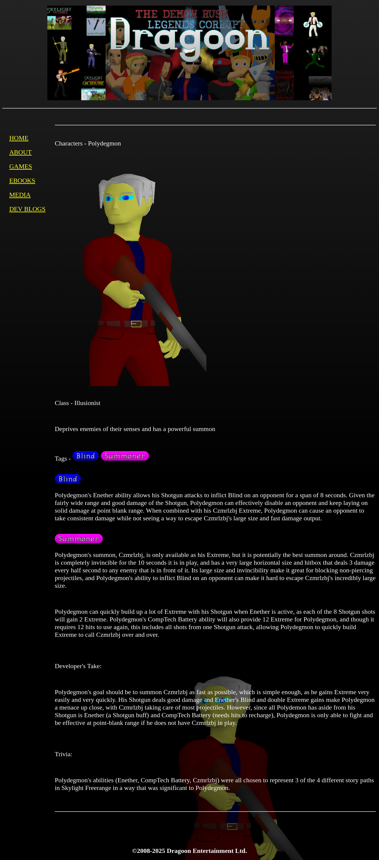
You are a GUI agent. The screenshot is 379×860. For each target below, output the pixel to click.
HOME (18, 138)
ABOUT (20, 152)
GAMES (20, 166)
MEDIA (19, 194)
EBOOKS (22, 180)
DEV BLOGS (27, 209)
